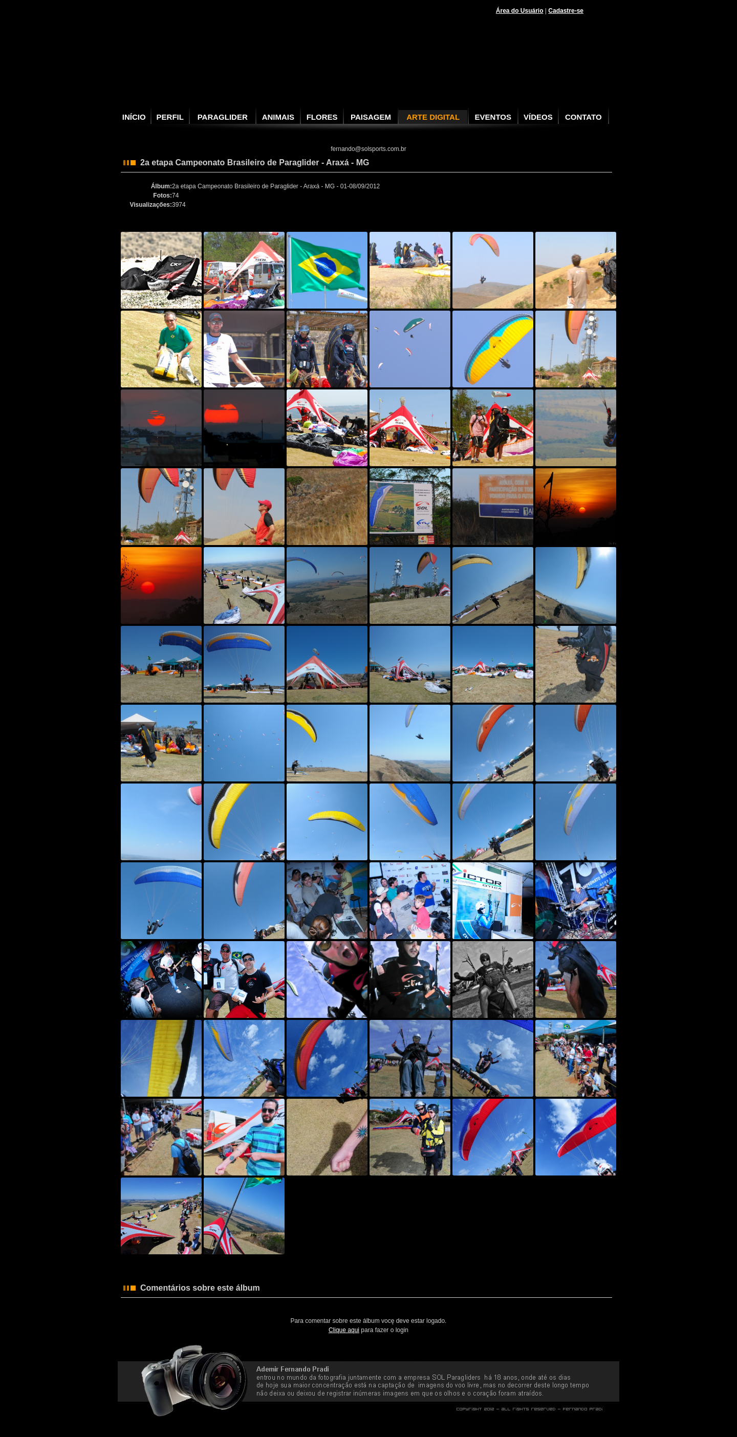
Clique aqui (344, 1330)
